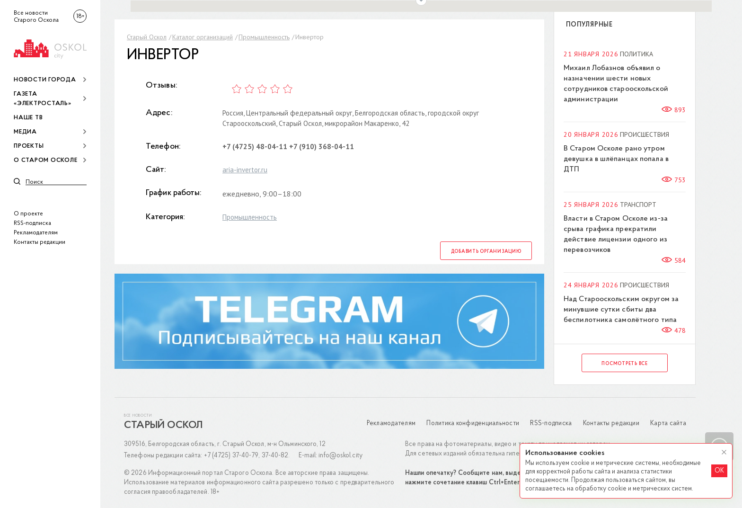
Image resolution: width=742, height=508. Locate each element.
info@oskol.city (340, 455)
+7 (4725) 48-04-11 (254, 146)
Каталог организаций (202, 37)
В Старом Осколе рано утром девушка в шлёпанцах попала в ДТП (616, 159)
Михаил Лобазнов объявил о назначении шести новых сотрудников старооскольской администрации (616, 83)
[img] (50, 47)
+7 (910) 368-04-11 (321, 146)
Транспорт (638, 204)
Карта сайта (668, 423)
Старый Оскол (147, 37)
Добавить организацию (486, 251)
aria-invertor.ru (244, 169)
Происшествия (644, 134)
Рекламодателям (36, 233)
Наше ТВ (28, 118)
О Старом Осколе (45, 160)
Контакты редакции (39, 242)
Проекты (29, 146)
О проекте (28, 214)
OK (719, 470)
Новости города (45, 80)
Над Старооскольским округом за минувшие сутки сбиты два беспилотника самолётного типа (621, 309)
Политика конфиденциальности (472, 423)
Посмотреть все (624, 363)
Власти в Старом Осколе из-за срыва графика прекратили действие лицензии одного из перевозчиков (616, 234)
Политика (636, 54)
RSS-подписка (32, 223)
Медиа (25, 132)
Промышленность (264, 37)
